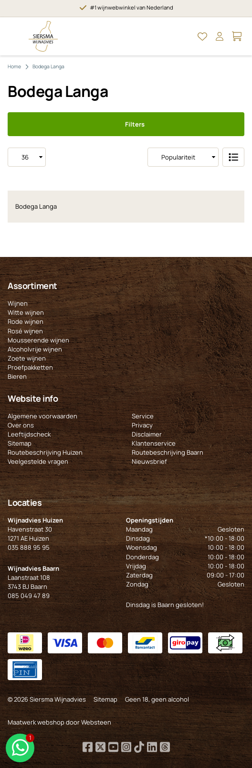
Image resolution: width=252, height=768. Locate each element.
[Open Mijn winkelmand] (236, 36)
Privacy (142, 425)
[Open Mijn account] (219, 36)
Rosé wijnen (25, 331)
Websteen (96, 722)
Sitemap (20, 443)
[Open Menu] (15, 36)
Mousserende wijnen (38, 340)
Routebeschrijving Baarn (167, 452)
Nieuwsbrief (149, 461)
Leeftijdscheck (29, 434)
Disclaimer (147, 434)
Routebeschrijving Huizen (45, 452)
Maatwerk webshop (36, 722)
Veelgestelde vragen (38, 461)
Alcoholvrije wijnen (35, 349)
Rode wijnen (25, 321)
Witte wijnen (26, 312)
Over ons (21, 425)
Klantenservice (154, 443)
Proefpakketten (30, 367)
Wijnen (18, 303)
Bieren (17, 376)
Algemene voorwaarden (42, 416)
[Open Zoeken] (185, 36)
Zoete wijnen (27, 358)
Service (143, 416)
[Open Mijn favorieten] (202, 36)
